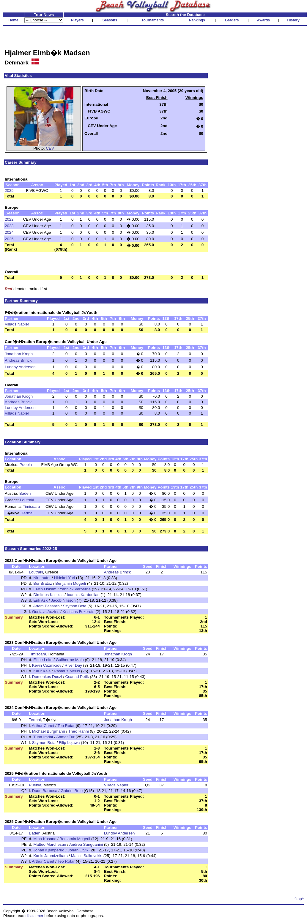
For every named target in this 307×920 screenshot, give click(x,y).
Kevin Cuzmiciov (47, 665)
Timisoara (31, 506)
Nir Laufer (42, 578)
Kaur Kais (42, 671)
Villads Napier (17, 324)
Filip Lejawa (69, 742)
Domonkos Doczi (47, 676)
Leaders (232, 20)
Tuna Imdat (43, 737)
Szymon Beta (74, 606)
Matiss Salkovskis (86, 855)
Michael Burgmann (48, 731)
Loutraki (27, 500)
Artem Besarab (46, 606)
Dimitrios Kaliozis (48, 594)
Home (13, 20)
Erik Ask (40, 600)
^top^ (299, 899)
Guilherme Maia (70, 659)
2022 (9, 219)
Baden (25, 493)
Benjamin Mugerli (70, 583)
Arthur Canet (43, 725)
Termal (27, 513)
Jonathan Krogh (19, 354)
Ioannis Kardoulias (83, 594)
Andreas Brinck (18, 360)
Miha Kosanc (44, 839)
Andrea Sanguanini (86, 844)
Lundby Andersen (20, 367)
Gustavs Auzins (45, 611)
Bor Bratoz (42, 583)
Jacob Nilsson (63, 600)
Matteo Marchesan (49, 844)
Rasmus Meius (67, 671)
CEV (50, 148)
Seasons (110, 20)
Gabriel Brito (72, 790)
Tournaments (152, 20)
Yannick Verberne (75, 589)
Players (77, 20)
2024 (9, 232)
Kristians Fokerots (79, 611)
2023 (9, 226)
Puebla (26, 464)
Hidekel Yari (64, 578)
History (293, 20)
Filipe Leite (42, 659)
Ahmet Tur (65, 737)
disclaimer (34, 915)
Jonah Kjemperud (48, 850)
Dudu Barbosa (44, 790)
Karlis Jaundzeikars (50, 855)
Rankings (197, 20)
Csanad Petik (77, 676)
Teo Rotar (66, 725)
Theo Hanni (78, 731)
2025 (9, 190)
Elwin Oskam (44, 589)
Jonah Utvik (78, 850)
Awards (263, 20)
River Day (73, 665)
